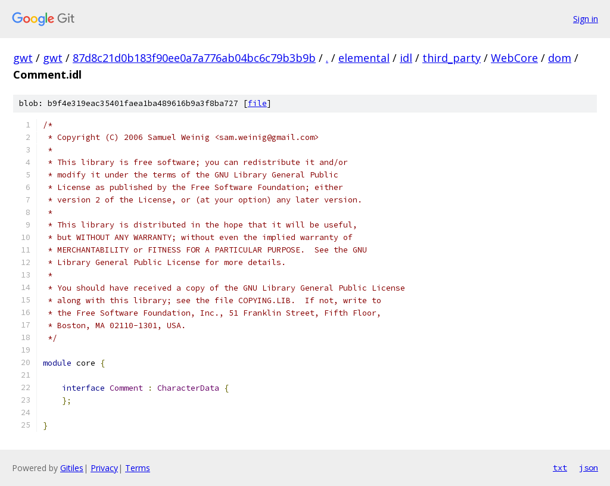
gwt (23, 58)
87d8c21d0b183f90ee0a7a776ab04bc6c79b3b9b (194, 58)
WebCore (514, 58)
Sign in (585, 18)
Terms (137, 467)
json (588, 467)
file (257, 103)
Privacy (104, 467)
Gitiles (71, 467)
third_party (451, 58)
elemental (364, 58)
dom (559, 58)
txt (560, 467)
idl (406, 58)
